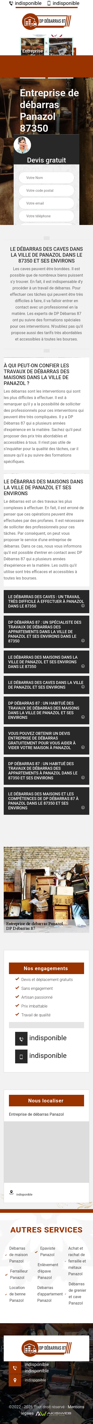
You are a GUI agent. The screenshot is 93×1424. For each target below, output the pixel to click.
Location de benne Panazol (15, 1294)
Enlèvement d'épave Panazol (46, 1271)
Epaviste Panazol (45, 1251)
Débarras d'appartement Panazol (47, 1294)
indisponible (25, 3)
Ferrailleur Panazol (16, 1274)
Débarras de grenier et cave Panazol (75, 1293)
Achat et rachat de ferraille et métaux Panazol (75, 1261)
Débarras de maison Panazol (16, 1254)
